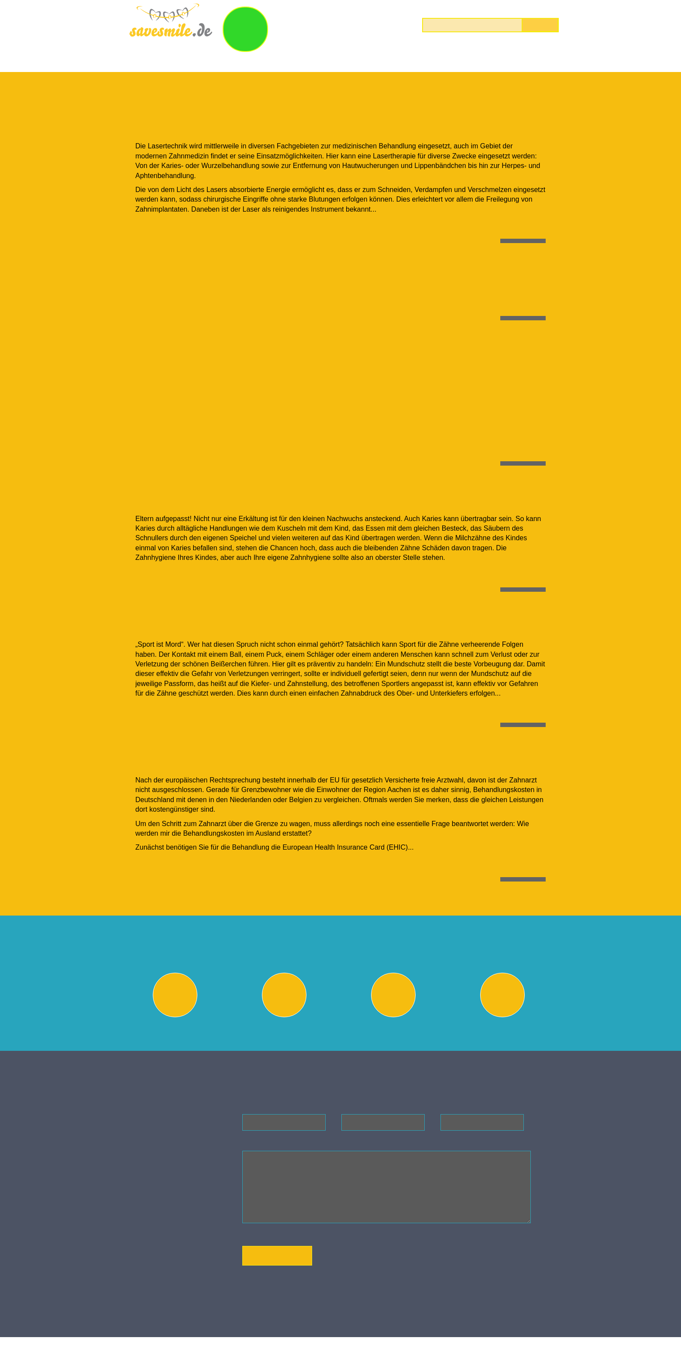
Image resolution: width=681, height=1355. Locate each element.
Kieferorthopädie (245, 60)
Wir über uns (160, 60)
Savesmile (183, 1321)
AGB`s (174, 1277)
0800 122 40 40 (533, 8)
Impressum (180, 1260)
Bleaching (323, 60)
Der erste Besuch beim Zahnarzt (248, 271)
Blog (478, 60)
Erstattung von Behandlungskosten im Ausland (300, 757)
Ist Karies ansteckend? (214, 495)
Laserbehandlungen (406, 60)
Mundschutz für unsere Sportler (248, 621)
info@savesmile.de (186, 1213)
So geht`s (369, 26)
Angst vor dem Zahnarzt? (224, 349)
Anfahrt (175, 1268)
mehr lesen (521, 236)
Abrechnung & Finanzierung (504, 1032)
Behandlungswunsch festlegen (176, 1032)
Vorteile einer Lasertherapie (233, 121)
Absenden (277, 1271)
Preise (524, 60)
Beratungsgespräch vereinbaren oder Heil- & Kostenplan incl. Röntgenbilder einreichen (286, 1036)
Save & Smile (300, 26)
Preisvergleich (395, 1032)
